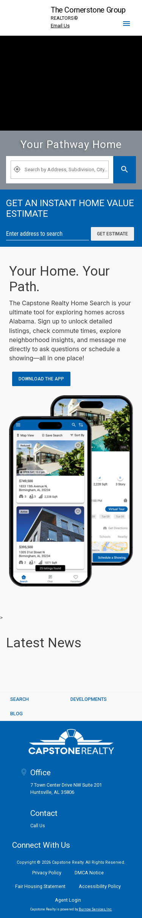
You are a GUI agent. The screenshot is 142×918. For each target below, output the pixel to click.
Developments (88, 699)
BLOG (16, 713)
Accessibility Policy (100, 886)
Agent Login (68, 900)
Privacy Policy (46, 872)
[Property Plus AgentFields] (60, 170)
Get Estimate (112, 234)
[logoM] (71, 741)
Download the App (41, 379)
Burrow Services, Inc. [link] (95, 909)
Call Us (37, 825)
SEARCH (19, 699)
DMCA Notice (89, 872)
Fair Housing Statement (40, 886)
